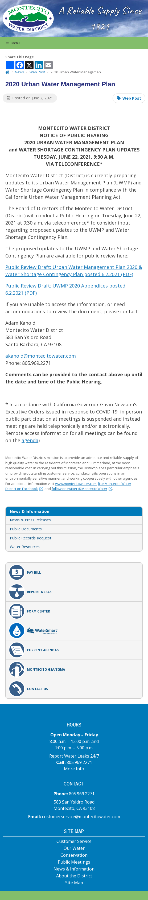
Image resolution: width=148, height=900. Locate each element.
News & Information (74, 869)
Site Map (74, 883)
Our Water (74, 848)
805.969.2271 (79, 762)
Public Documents (26, 528)
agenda (30, 440)
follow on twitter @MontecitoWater (82, 488)
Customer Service (74, 841)
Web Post (131, 98)
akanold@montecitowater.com (40, 356)
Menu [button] (12, 43)
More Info (74, 769)
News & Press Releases (30, 519)
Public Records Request (30, 537)
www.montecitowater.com (76, 483)
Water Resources (25, 546)
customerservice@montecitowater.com (81, 816)
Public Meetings (74, 862)
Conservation (74, 855)
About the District (74, 876)
